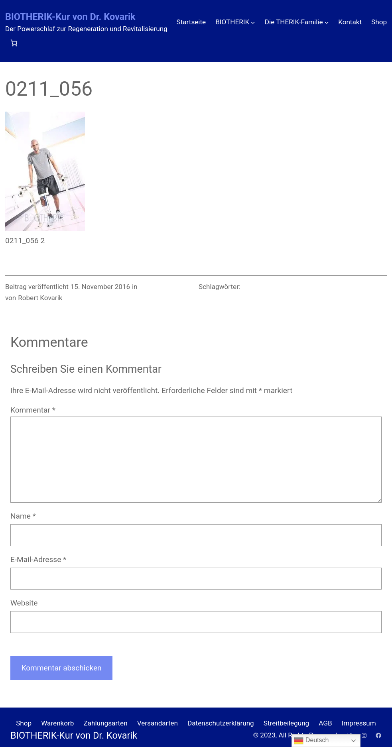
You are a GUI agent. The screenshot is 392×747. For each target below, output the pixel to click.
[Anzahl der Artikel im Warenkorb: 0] (13, 42)
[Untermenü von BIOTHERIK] (253, 22)
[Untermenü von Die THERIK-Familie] (327, 22)
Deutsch (311, 740)
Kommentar (32, 410)
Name (23, 516)
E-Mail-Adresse (38, 559)
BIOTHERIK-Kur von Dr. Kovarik (70, 16)
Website (23, 602)
